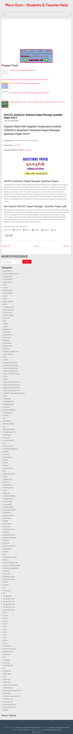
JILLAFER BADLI (8, 440)
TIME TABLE (7, 674)
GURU (5, 396)
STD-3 (5, 627)
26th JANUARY (8, 279)
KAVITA (5, 452)
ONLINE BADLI (8, 499)
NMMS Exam (7, 485)
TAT (4, 657)
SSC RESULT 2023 (9, 604)
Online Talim (7, 504)
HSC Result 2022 (8, 424)
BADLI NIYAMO (8, 301)
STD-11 (5, 618)
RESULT (5, 552)
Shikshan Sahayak (9, 577)
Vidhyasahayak (8, 688)
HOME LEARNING (9, 410)
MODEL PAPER (8, 468)
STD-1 (5, 613)
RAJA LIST (6, 543)
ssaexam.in (7, 590)
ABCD (5, 285)
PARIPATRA (7, 513)
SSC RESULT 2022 (9, 602)
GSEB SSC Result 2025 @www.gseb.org (22, 70)
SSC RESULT (7, 596)
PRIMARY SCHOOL (9, 535)
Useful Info (7, 682)
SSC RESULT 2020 (9, 599)
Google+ (35, 230)
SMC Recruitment (9, 579)
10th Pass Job (7, 271)
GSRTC (5, 376)
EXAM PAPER (7, 346)
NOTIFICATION (8, 488)
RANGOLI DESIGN (9, 546)
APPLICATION (8, 293)
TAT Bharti (6, 660)
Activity (5, 288)
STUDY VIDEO (8, 652)
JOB (4, 443)
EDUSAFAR (6, 332)
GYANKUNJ (7, 399)
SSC (4, 593)
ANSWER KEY (7, 290)
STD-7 (5, 638)
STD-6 (5, 635)
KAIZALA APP (7, 446)
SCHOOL (6, 560)
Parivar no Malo (8, 515)
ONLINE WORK (8, 507)
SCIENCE (6, 571)
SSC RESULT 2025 (9, 610)
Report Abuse (8, 715)
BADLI (5, 299)
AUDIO (5, 296)
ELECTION (6, 338)
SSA (4, 588)
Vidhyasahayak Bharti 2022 (12, 690)
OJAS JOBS (6, 493)
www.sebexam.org (9, 704)
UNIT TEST (7, 679)
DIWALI (5, 326)
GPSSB (5, 360)
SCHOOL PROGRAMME (11, 568)
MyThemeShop (24, 730)
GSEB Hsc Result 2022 (10, 365)
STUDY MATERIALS (9, 649)
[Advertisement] (36, 33)
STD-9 (5, 643)
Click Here (28, 150)
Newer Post (6, 246)
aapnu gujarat (7, 282)
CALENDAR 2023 (8, 310)
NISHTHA (6, 482)
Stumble (45, 230)
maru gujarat (7, 457)
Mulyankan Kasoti (9, 474)
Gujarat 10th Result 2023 (11, 385)
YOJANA (5, 710)
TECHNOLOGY (8, 665)
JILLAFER (6, 438)
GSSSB (5, 379)
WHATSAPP (7, 693)
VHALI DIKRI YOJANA (10, 685)
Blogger (53, 727)
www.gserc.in (7, 702)
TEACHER (6, 663)
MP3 (4, 471)
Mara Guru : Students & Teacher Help (36, 5)
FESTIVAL (6, 349)
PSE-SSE (6, 540)
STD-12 (5, 621)
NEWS (5, 477)
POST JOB (6, 527)
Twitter (26, 230)
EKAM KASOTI (8, 335)
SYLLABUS (6, 654)
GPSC (5, 357)
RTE (4, 554)
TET (4, 668)
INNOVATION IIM (9, 429)
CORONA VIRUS (8, 315)
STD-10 (5, 615)
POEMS (5, 521)
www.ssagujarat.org (9, 707)
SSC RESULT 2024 (9, 607)
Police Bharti (7, 524)
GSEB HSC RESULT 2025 (11, 374)
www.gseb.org (7, 699)
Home (37, 246)
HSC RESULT (7, 421)
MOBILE (6, 465)
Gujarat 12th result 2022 (11, 388)
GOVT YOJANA (8, 354)
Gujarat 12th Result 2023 (11, 390)
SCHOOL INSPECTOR (10, 563)
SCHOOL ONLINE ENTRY (11, 565)
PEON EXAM (7, 518)
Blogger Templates (63, 727)
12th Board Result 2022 (11, 274)
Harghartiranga (8, 404)
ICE (4, 427)
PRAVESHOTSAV (8, 529)
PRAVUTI (6, 532)
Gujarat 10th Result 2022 (11, 382)
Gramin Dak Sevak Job (10, 363)
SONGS (5, 582)
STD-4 (5, 629)
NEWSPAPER (7, 479)
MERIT (5, 463)
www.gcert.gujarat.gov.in (11, 696)
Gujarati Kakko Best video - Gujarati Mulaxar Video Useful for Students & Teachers (37, 102)
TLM (4, 677)
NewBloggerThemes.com (52, 730)
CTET (5, 321)
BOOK (5, 304)
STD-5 (5, 632)
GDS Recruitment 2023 (11, 351)
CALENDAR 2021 (8, 307)
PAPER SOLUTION (9, 510)
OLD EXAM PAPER (12, 121)
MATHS (5, 460)
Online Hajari (7, 502)
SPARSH (5, 585)
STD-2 (5, 624)
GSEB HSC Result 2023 (10, 368)
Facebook (17, 230)
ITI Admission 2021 (9, 432)
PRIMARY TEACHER (9, 538)
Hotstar (5, 415)
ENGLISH (6, 340)
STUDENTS (7, 646)
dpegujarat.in (7, 329)
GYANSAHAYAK (8, 402)
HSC (4, 418)
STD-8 (5, 640)
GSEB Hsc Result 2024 (10, 371)
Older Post (67, 246)
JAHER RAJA (7, 435)
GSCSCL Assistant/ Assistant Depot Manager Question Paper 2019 (33, 116)
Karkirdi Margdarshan (10, 449)
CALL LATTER (7, 313)
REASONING (7, 549)
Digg (53, 230)
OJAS (4, 490)
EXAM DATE (7, 343)
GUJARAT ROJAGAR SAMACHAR (14, 393)
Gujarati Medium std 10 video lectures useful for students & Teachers (25, 79)
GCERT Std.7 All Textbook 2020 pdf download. (24, 83)
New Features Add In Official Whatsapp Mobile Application (29, 93)
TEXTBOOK (7, 671)
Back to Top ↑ (36, 732)
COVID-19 (6, 318)
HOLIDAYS (6, 407)
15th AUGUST (7, 276)
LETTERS (6, 454)
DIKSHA (5, 324)
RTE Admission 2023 (10, 557)
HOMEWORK (7, 413)
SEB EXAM (6, 574)
